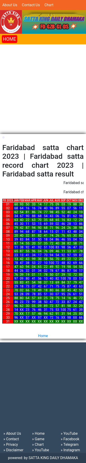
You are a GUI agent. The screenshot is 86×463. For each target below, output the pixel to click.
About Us (9, 5)
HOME (9, 39)
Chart (48, 5)
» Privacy (10, 444)
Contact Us (31, 5)
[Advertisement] (43, 87)
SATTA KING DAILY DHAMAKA (53, 458)
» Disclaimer (13, 450)
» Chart (38, 444)
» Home (38, 433)
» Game (38, 439)
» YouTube (40, 450)
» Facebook (70, 439)
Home (43, 336)
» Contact (11, 439)
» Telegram (70, 444)
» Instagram (70, 450)
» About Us (12, 433)
